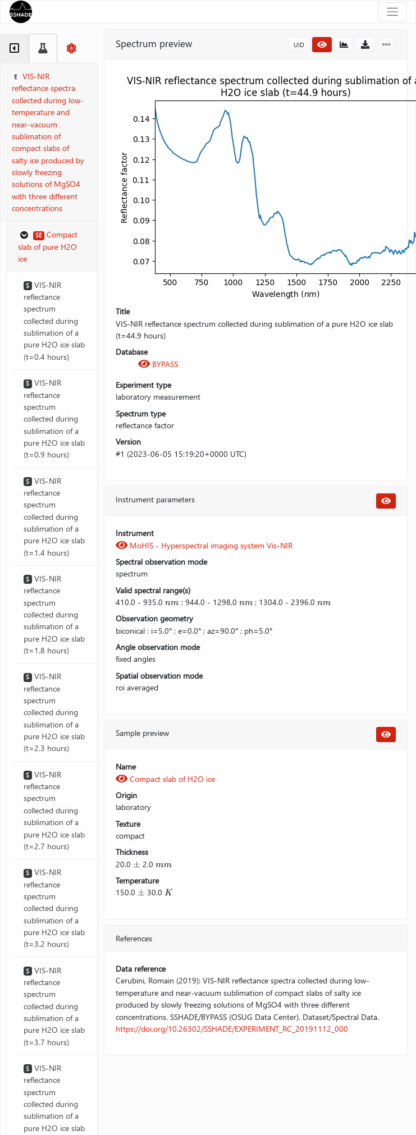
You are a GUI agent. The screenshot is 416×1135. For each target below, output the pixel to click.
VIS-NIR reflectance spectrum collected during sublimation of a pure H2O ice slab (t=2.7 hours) (54, 810)
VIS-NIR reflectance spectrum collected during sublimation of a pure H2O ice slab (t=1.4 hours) (54, 516)
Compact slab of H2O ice (165, 779)
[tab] (14, 48)
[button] (52, 247)
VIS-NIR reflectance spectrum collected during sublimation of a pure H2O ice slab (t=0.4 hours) (54, 321)
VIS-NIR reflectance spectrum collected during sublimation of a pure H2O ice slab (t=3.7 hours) (54, 1006)
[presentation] (172, 602)
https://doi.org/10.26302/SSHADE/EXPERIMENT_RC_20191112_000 (232, 1028)
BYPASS (158, 364)
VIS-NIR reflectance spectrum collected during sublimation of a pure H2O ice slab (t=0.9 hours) (54, 418)
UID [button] (299, 44)
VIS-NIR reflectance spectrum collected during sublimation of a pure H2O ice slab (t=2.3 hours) (54, 712)
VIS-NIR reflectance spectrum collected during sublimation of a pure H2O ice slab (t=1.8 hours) (54, 614)
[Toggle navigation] (392, 11)
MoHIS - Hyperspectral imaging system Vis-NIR (204, 545)
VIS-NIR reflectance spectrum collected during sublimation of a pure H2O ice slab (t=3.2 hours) (54, 908)
